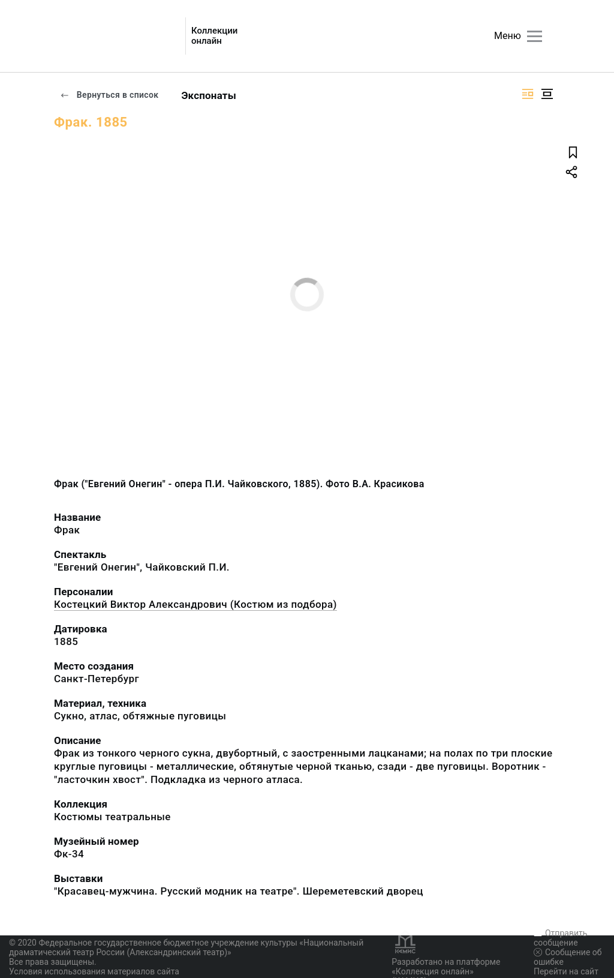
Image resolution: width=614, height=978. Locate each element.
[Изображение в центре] (546, 94)
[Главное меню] (534, 36)
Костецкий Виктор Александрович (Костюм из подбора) (195, 604)
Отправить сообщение (560, 937)
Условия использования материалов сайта (94, 971)
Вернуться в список (109, 95)
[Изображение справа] (527, 94)
